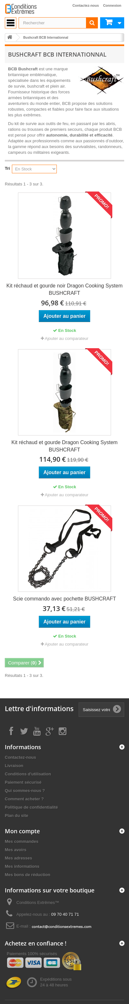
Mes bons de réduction (27, 874)
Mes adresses (18, 858)
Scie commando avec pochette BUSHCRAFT (64, 598)
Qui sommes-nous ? (25, 790)
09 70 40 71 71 (65, 914)
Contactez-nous (86, 5)
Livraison (14, 765)
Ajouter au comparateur (67, 338)
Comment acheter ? (24, 798)
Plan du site (16, 815)
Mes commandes (22, 841)
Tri (7, 168)
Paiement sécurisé (23, 782)
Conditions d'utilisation (28, 774)
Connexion (112, 5)
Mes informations (22, 866)
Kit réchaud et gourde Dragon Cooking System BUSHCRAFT (65, 446)
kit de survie (25, 123)
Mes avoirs (15, 849)
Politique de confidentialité (31, 807)
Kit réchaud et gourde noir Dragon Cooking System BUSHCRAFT (64, 289)
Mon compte (22, 831)
